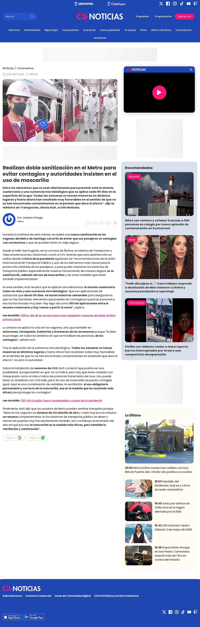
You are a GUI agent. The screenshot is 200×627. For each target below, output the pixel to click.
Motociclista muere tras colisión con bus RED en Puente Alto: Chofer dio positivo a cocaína (158, 470)
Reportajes (51, 30)
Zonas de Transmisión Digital (73, 595)
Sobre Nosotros (12, 595)
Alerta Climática (161, 30)
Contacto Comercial (38, 595)
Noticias (8, 68)
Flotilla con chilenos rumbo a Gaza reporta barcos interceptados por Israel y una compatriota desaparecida (156, 350)
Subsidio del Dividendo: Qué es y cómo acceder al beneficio (172, 485)
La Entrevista (184, 30)
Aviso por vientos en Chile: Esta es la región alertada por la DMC (172, 507)
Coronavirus (25, 68)
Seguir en (13, 438)
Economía (89, 30)
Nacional (14, 30)
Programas (142, 16)
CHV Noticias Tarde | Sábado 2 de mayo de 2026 (173, 527)
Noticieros (100, 38)
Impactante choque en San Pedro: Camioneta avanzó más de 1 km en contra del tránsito (172, 553)
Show (143, 30)
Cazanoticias (70, 30)
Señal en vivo (184, 16)
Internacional (32, 30)
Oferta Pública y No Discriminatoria (116, 595)
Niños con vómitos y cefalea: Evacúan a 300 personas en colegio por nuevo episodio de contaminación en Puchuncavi (157, 224)
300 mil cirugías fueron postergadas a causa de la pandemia (61, 400)
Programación (163, 16)
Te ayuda (130, 30)
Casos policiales (110, 30)
